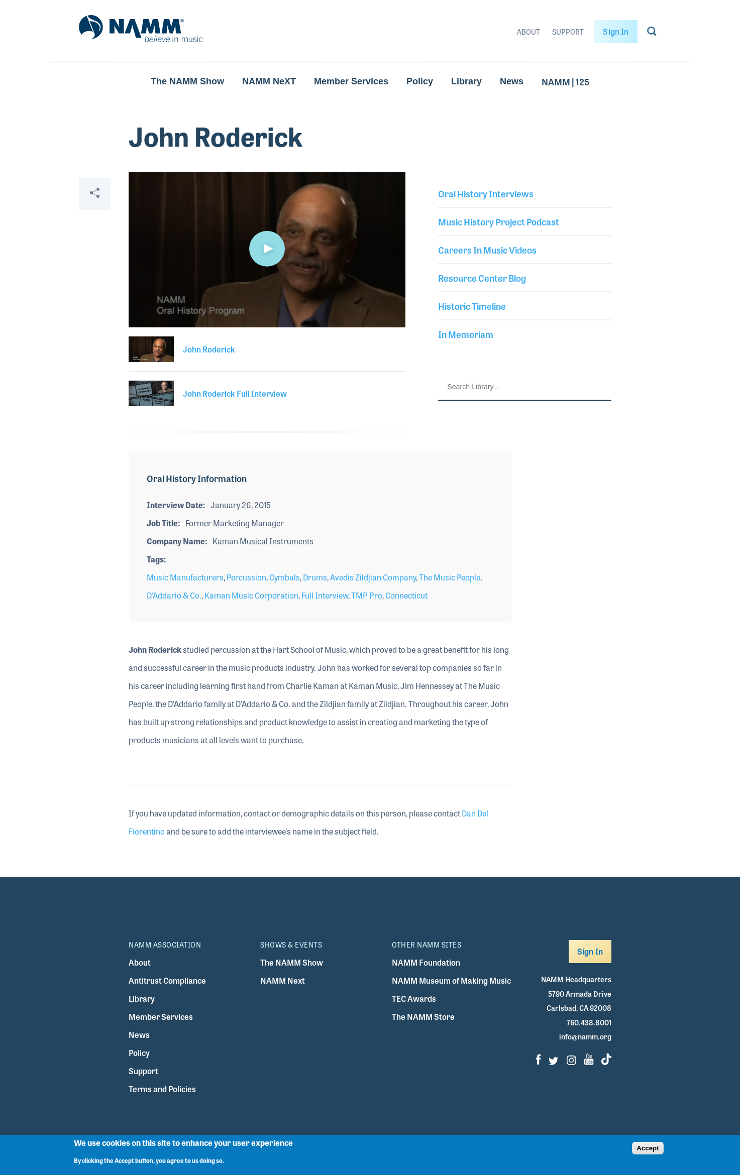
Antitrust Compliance (167, 980)
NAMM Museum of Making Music (451, 980)
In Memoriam (465, 333)
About (528, 32)
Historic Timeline (472, 305)
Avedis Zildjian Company (373, 577)
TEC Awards (414, 998)
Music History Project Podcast (498, 221)
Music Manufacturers (185, 577)
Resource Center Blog (482, 277)
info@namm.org (585, 1036)
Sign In (615, 31)
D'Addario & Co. (174, 595)
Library (466, 81)
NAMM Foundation (426, 962)
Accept (648, 1148)
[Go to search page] (652, 33)
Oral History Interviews (486, 193)
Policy (419, 81)
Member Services (351, 81)
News (511, 81)
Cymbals (284, 577)
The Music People (449, 577)
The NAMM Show (187, 81)
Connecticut (406, 595)
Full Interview (324, 595)
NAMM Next (282, 980)
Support (568, 32)
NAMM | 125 (565, 81)
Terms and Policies (162, 1089)
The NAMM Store (423, 1016)
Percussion (246, 577)
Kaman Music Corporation (251, 595)
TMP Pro (366, 595)
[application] (267, 249)
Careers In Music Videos (487, 249)
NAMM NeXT (269, 81)
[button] (267, 248)
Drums (315, 577)
